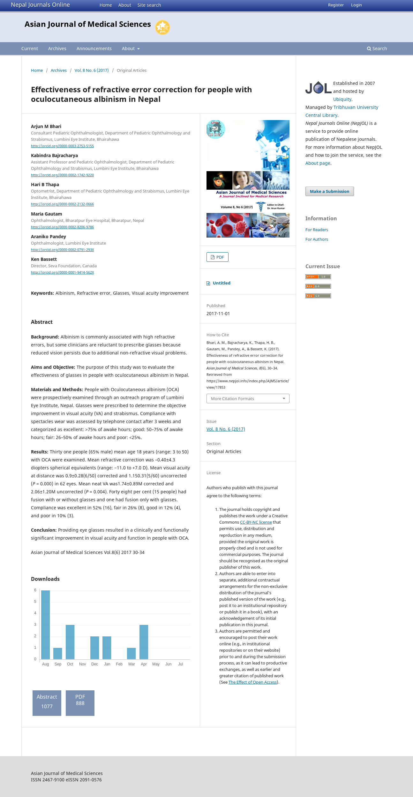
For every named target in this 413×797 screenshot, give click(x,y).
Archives (57, 48)
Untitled (221, 283)
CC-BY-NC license (256, 522)
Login (356, 5)
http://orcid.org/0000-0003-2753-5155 (62, 146)
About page (317, 163)
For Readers (316, 229)
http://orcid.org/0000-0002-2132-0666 (62, 204)
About (124, 5)
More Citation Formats (232, 398)
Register (336, 5)
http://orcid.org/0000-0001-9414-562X (62, 272)
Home (106, 5)
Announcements (94, 48)
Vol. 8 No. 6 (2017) (92, 70)
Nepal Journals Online (40, 4)
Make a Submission (329, 191)
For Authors (316, 239)
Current (29, 48)
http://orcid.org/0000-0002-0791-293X (62, 249)
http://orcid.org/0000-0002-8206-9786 (62, 227)
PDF (219, 257)
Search (377, 48)
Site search (149, 5)
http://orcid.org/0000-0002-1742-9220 (62, 175)
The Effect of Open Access (253, 682)
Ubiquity (342, 99)
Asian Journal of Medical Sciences (88, 24)
